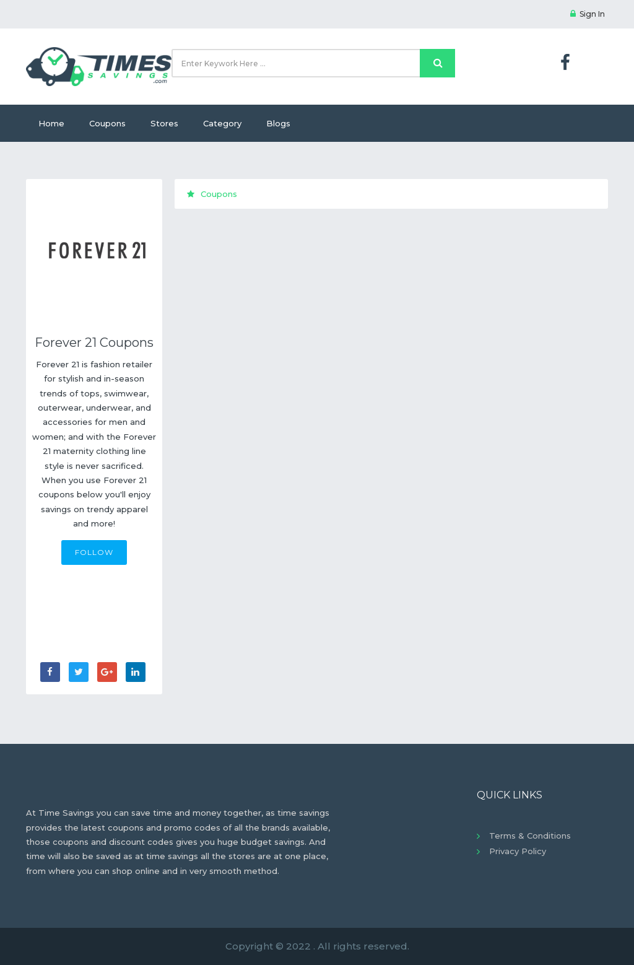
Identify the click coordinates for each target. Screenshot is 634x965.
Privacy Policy (517, 851)
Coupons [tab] (212, 194)
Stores (164, 123)
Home (51, 123)
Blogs (278, 123)
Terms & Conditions (530, 836)
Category (222, 123)
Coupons (107, 123)
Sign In (587, 14)
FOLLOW (94, 552)
